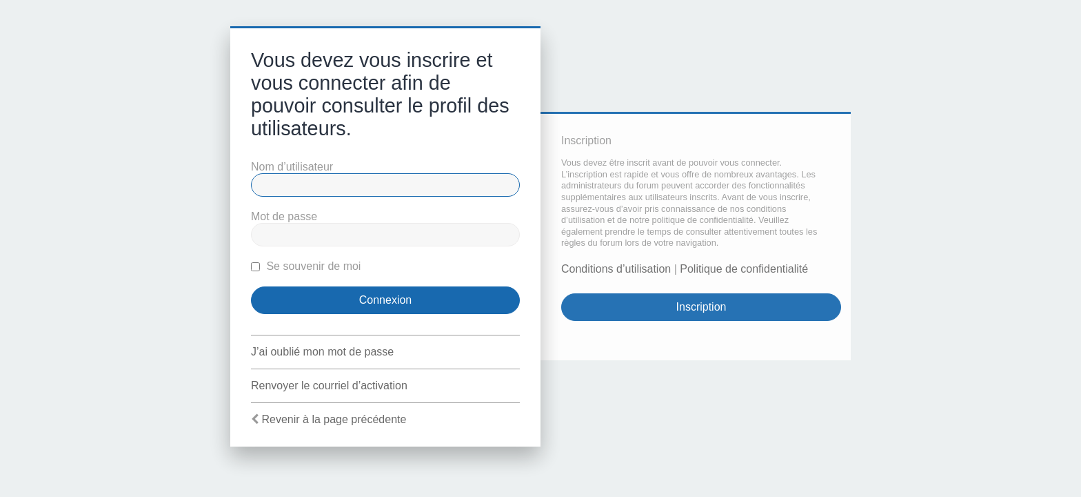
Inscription (701, 307)
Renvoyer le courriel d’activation (329, 385)
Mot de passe (284, 216)
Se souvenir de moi (306, 266)
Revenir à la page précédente (333, 419)
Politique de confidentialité (744, 269)
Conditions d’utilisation (616, 269)
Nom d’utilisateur (292, 167)
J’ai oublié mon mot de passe (322, 352)
